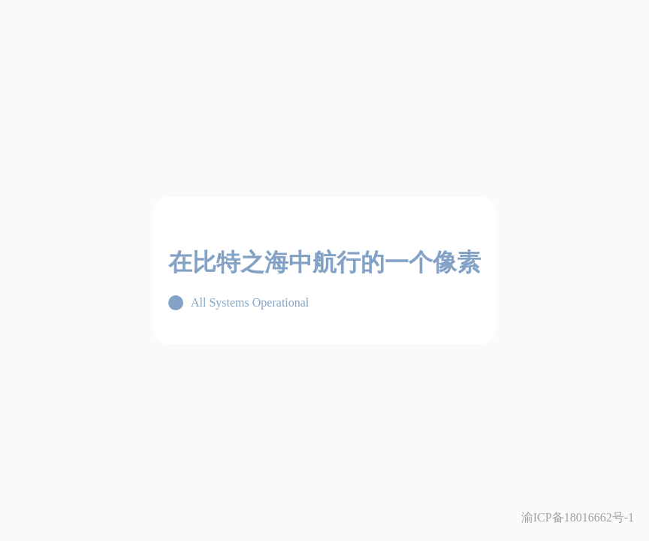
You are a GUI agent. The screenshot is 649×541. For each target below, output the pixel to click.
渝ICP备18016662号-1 (577, 517)
